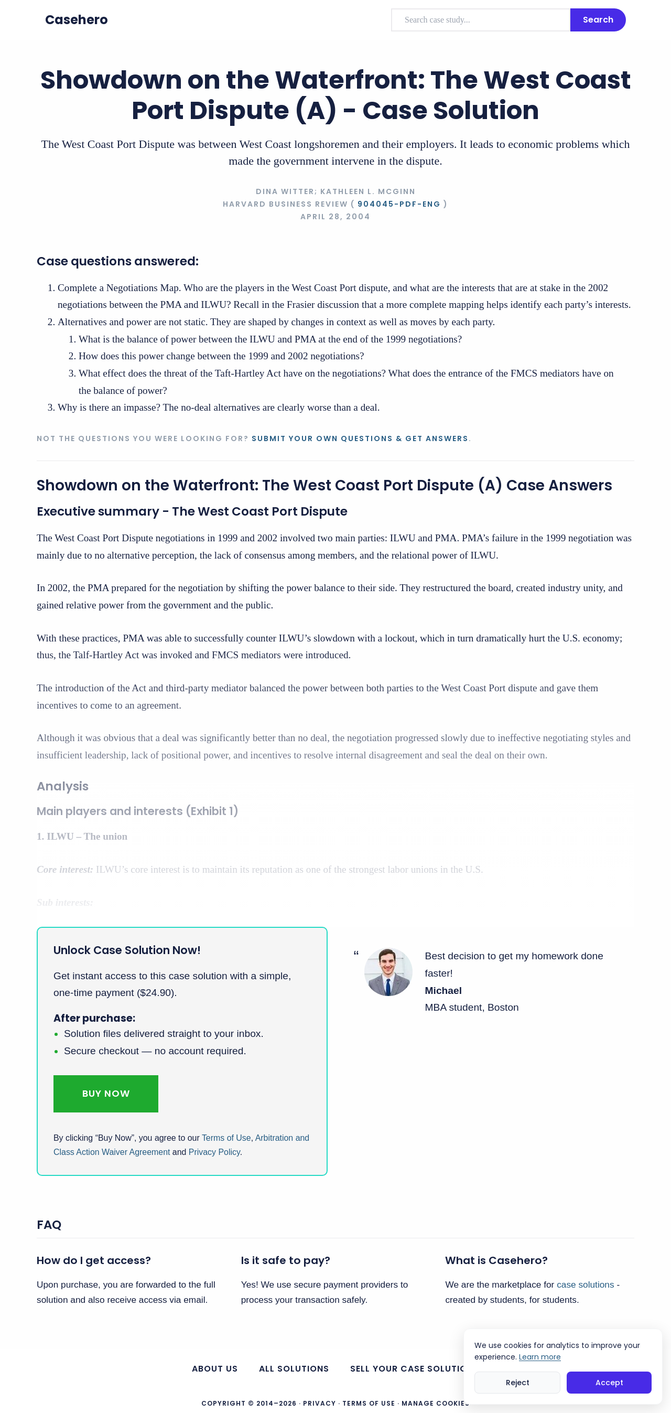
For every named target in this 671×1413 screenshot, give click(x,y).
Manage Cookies (436, 1403)
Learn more (540, 1357)
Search (598, 20)
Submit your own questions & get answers (360, 438)
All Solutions (294, 1369)
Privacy (319, 1403)
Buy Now (106, 1093)
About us (215, 1369)
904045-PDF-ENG (399, 204)
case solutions (585, 1284)
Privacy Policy (214, 1152)
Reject (517, 1382)
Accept (609, 1382)
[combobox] (480, 19)
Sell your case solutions (414, 1369)
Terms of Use (226, 1137)
